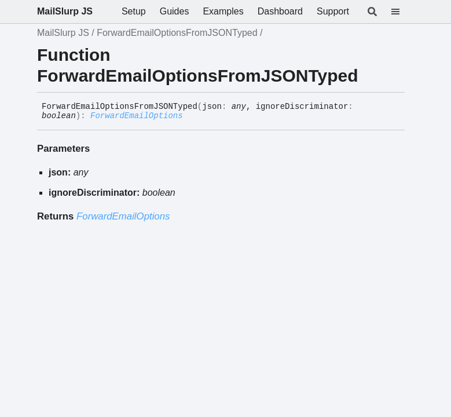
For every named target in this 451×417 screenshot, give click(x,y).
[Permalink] (192, 116)
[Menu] (402, 11)
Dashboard (280, 11)
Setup (134, 11)
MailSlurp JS (65, 11)
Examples (223, 11)
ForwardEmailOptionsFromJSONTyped (177, 33)
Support (333, 11)
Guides (174, 11)
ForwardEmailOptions (136, 115)
